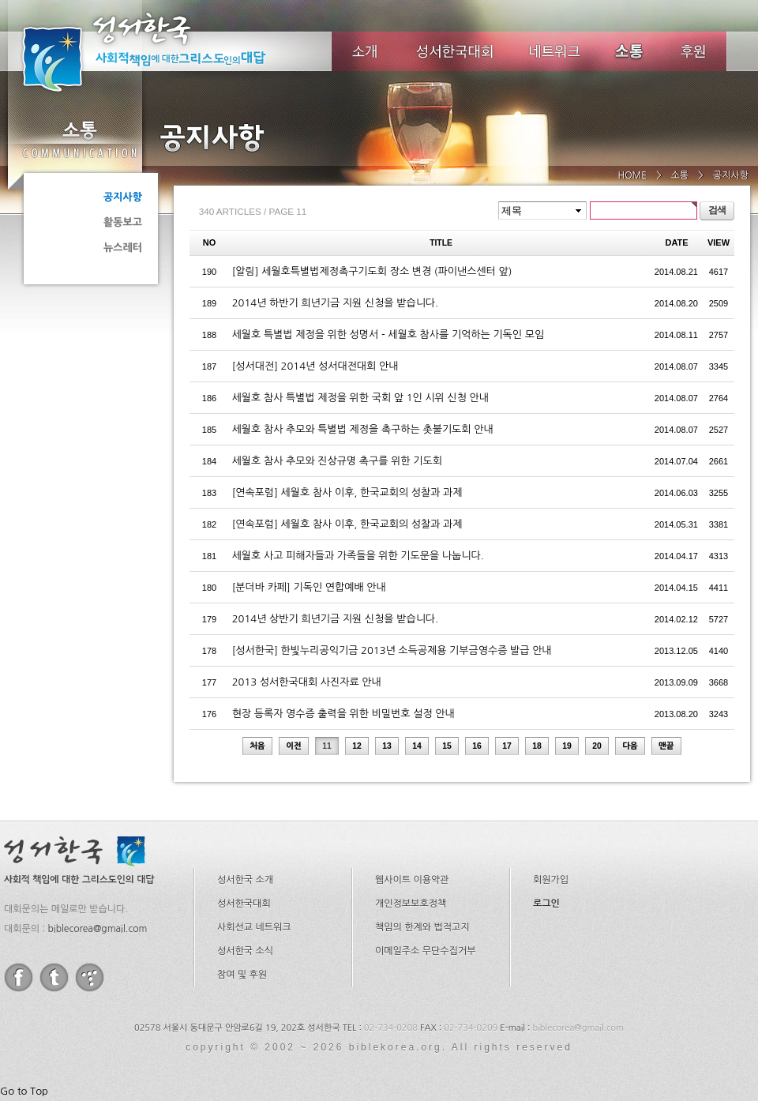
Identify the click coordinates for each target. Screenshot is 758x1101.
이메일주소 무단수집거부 (425, 951)
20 (597, 746)
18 (537, 746)
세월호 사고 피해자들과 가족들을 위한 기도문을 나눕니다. (358, 555)
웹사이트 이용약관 (412, 880)
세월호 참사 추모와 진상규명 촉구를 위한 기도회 (337, 461)
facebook (18, 977)
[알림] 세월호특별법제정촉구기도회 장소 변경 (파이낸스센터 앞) (372, 271)
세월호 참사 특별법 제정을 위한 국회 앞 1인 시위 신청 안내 (360, 398)
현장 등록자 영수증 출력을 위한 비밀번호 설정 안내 (343, 713)
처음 (257, 746)
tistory (89, 977)
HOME (632, 175)
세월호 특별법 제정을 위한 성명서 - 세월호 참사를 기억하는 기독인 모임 (388, 334)
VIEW (718, 242)
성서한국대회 (455, 51)
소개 (365, 51)
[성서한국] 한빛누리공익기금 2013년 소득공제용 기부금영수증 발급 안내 (392, 650)
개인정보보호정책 (410, 903)
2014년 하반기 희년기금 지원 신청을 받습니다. (335, 303)
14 (417, 746)
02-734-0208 (391, 1028)
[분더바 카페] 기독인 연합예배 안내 (309, 587)
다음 (630, 746)
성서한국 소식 (245, 951)
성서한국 (166, 50)
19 (567, 746)
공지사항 (122, 197)
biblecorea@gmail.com (97, 929)
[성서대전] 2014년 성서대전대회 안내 (315, 366)
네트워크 (555, 51)
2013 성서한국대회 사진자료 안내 (306, 682)
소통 (79, 139)
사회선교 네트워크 (254, 927)
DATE (677, 242)
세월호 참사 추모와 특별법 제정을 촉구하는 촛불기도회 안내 (362, 429)
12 (357, 746)
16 (477, 746)
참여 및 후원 (242, 974)
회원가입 (550, 880)
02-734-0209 (470, 1028)
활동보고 (122, 222)
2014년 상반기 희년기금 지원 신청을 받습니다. (335, 619)
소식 (630, 51)
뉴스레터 (122, 247)
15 (447, 746)
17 (507, 746)
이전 (294, 746)
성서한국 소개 (245, 880)
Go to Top (24, 1091)
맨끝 (666, 746)
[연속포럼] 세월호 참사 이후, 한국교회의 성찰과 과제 (347, 492)
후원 (693, 51)
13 (387, 746)
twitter (54, 977)
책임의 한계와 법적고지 (422, 927)
